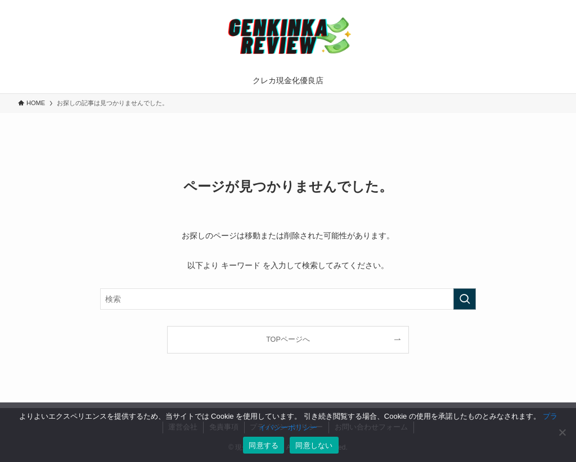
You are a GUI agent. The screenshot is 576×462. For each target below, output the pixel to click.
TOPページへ (288, 339)
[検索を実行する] (464, 299)
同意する (263, 445)
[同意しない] (562, 432)
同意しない (313, 445)
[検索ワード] (288, 299)
